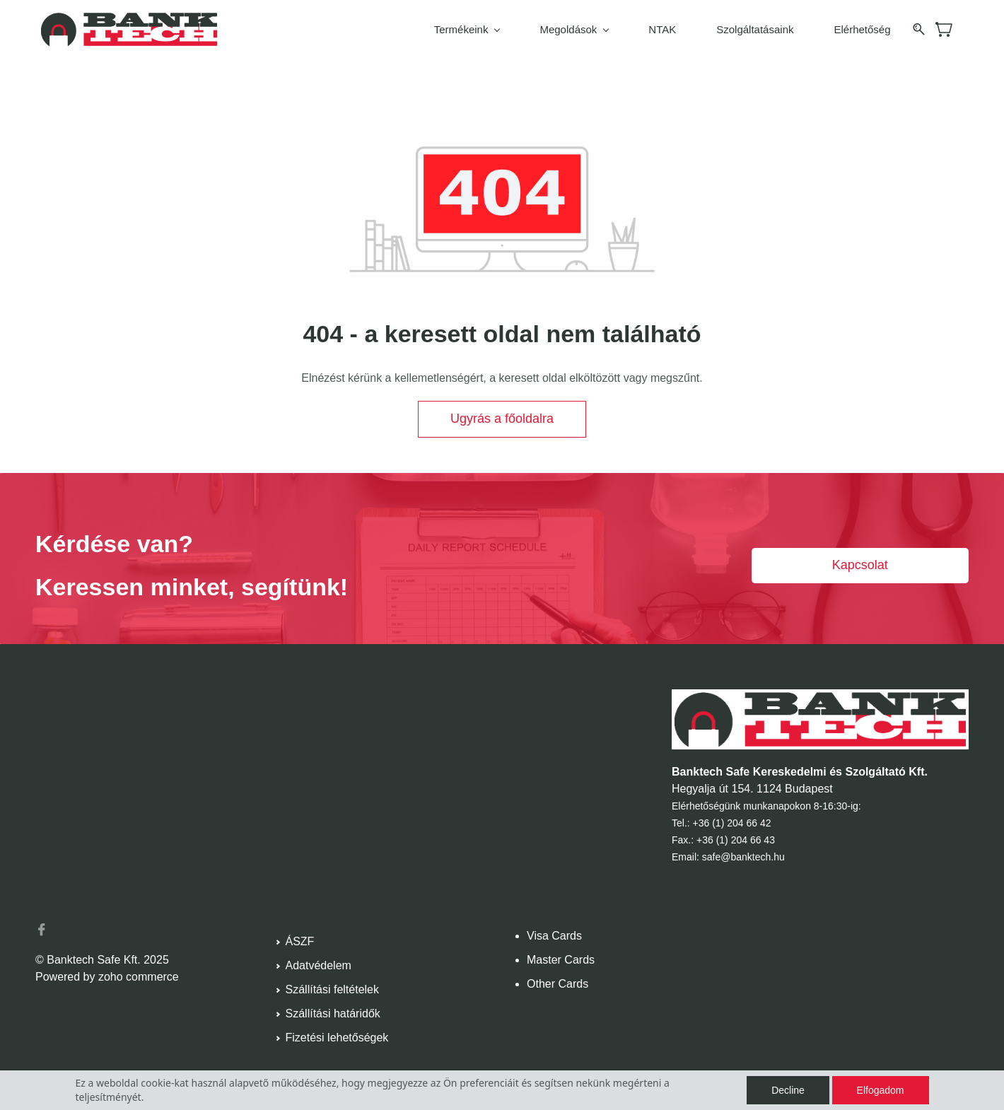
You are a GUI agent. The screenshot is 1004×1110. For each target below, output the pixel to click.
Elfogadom (880, 1090)
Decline (788, 1090)
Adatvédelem (318, 963)
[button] (502, 417)
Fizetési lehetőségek (337, 1035)
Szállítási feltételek (333, 987)
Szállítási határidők (333, 1011)
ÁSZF (300, 939)
